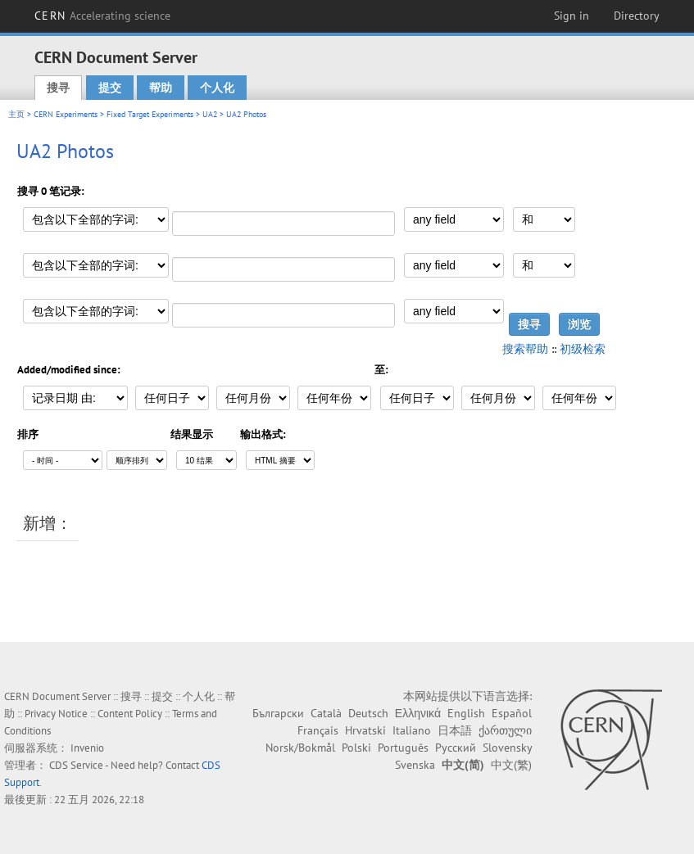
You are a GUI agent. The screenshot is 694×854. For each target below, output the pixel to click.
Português (403, 747)
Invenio (87, 748)
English (466, 713)
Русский (455, 747)
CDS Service (76, 765)
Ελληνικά (418, 713)
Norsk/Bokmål (300, 747)
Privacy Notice (56, 714)
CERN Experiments (66, 114)
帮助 (160, 87)
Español (512, 713)
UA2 (209, 114)
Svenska (415, 764)
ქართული (505, 730)
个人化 (217, 87)
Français (317, 730)
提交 (109, 87)
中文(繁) (511, 764)
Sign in (571, 15)
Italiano (411, 730)
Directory (637, 15)
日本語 (455, 730)
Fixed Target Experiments (150, 114)
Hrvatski (365, 730)
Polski (356, 747)
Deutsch (368, 713)
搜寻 (58, 87)
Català (326, 713)
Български (278, 713)
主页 (16, 114)
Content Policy (130, 714)
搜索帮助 (525, 348)
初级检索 (583, 348)
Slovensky (507, 747)
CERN (102, 15)
